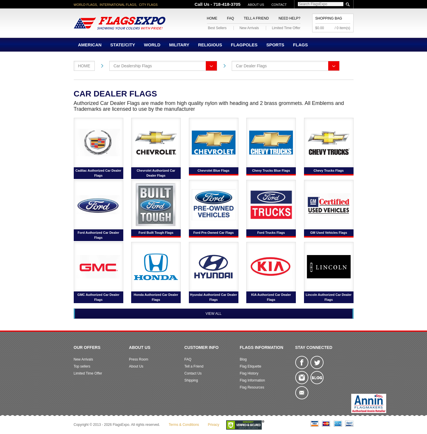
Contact (279, 4)
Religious (210, 44)
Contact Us (193, 373)
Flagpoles (244, 44)
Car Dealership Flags (133, 66)
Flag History (249, 373)
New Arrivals (249, 28)
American (90, 44)
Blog (243, 359)
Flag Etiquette (250, 366)
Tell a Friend (256, 18)
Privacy (213, 425)
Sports (275, 44)
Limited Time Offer (286, 28)
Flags (300, 44)
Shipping (191, 380)
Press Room (138, 359)
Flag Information (252, 380)
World (152, 44)
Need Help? (290, 18)
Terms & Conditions (184, 425)
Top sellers (82, 366)
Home (212, 18)
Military (179, 44)
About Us (256, 4)
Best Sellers (217, 28)
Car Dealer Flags (251, 66)
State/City (122, 44)
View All (213, 314)
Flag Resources (252, 387)
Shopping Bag (328, 18)
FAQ (230, 18)
